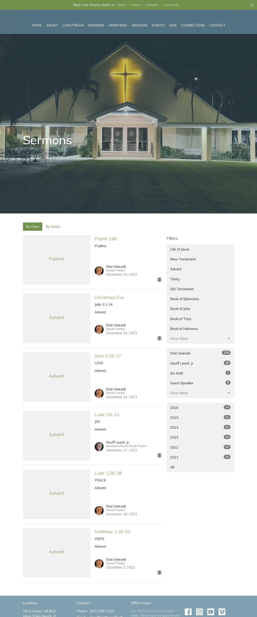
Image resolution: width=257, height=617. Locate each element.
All (172, 467)
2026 (200, 407)
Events (158, 40)
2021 (200, 457)
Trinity (175, 279)
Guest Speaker (200, 382)
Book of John (180, 309)
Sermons (96, 40)
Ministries (118, 40)
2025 (200, 417)
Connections (193, 40)
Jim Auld (200, 373)
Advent (176, 269)
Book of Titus (180, 319)
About (52, 40)
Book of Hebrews (184, 329)
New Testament (183, 259)
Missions (139, 40)
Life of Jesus (180, 249)
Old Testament (182, 289)
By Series (53, 226)
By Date (32, 226)
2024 (200, 427)
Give (173, 40)
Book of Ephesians (184, 299)
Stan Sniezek (200, 353)
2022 (200, 447)
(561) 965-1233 (101, 611)
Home (37, 40)
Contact (217, 40)
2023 (200, 437)
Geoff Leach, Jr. (200, 363)
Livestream (73, 40)
